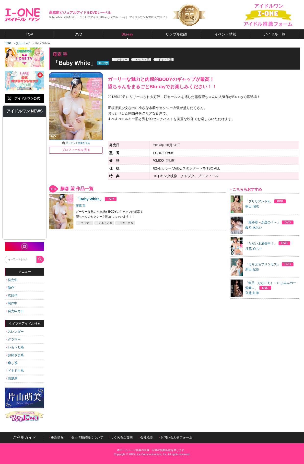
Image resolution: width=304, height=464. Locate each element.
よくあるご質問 (121, 437)
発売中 (11, 280)
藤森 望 (80, 205)
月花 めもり (253, 248)
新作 (10, 287)
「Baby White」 (96, 198)
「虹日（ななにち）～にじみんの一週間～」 (270, 285)
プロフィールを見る (76, 150)
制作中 (11, 303)
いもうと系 (15, 347)
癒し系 (11, 363)
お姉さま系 (15, 355)
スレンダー (15, 331)
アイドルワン (22, 14)
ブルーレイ (22, 43)
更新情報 (56, 437)
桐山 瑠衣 (252, 206)
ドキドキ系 (15, 370)
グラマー (13, 339)
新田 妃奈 (252, 269)
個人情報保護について (86, 437)
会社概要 (146, 437)
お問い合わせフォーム (175, 437)
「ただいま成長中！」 (268, 243)
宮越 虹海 (252, 293)
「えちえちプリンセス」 (269, 264)
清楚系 (11, 378)
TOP (8, 43)
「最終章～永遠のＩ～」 (269, 222)
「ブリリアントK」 (265, 201)
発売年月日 (15, 311)
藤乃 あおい (253, 227)
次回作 (11, 295)
